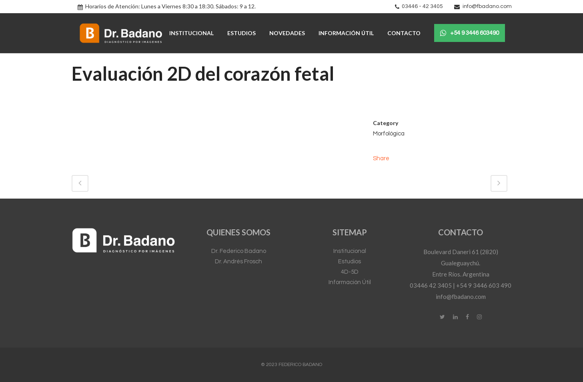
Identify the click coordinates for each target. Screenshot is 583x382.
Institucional (349, 251)
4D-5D (350, 272)
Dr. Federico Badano (238, 251)
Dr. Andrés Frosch (238, 262)
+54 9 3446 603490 (469, 33)
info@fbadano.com (487, 6)
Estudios (349, 262)
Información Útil (350, 282)
